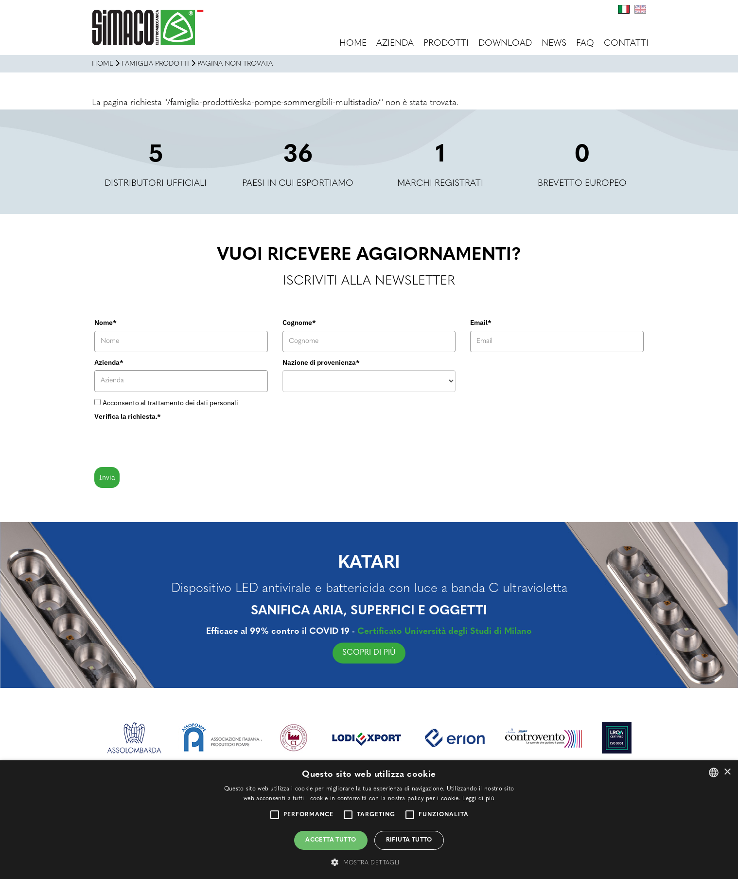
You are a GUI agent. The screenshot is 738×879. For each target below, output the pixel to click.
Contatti (626, 43)
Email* (481, 322)
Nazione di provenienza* (321, 362)
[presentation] (168, 443)
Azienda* (108, 362)
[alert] (369, 819)
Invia (107, 477)
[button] (368, 862)
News (554, 43)
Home (353, 43)
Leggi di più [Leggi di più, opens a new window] (478, 799)
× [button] (727, 772)
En (640, 9)
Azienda (395, 43)
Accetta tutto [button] (330, 840)
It (624, 9)
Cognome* (299, 322)
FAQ (585, 43)
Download (505, 43)
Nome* (105, 322)
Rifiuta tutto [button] (409, 840)
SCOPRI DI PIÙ (375, 653)
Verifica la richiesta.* (127, 416)
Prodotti (446, 43)
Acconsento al (170, 402)
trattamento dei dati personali (192, 402)
